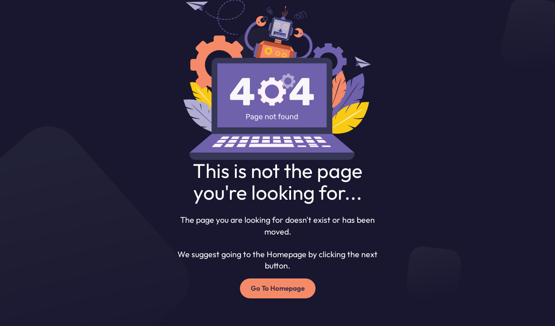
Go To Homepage (278, 288)
